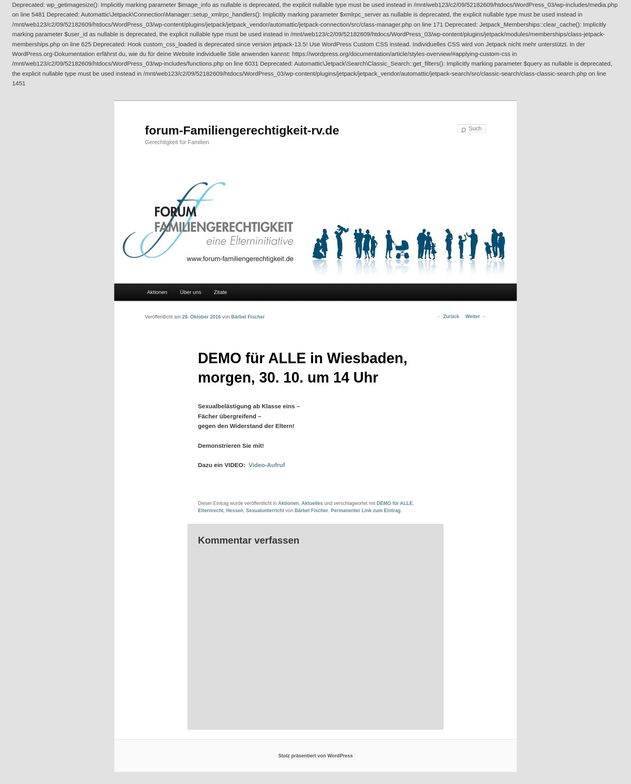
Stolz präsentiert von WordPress (315, 756)
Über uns (190, 292)
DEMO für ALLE (395, 503)
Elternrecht (210, 510)
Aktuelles (312, 503)
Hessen (234, 510)
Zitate (220, 292)
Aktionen (157, 292)
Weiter (475, 316)
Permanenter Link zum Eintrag (365, 510)
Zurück (448, 316)
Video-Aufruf (267, 464)
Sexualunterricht (265, 510)
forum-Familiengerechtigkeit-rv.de (242, 130)
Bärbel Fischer (248, 317)
